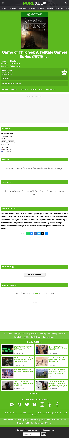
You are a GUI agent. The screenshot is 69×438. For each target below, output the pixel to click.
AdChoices (49, 413)
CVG (46, 423)
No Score (6, 78)
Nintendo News (57, 420)
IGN (65, 420)
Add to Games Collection (11, 83)
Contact (42, 334)
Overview (5, 89)
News (40, 89)
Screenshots (24, 89)
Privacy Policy (51, 334)
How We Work (23, 334)
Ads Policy (18, 337)
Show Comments (34, 275)
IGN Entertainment (28, 413)
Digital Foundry (45, 420)
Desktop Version (48, 337)
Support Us (34, 334)
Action (4, 141)
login (36, 293)
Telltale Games (15, 63)
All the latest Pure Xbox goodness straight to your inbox (34, 430)
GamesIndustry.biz (37, 423)
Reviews (14, 89)
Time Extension (34, 420)
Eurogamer (20, 423)
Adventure (11, 141)
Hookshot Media (11, 413)
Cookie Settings (36, 337)
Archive (26, 337)
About (10, 334)
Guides (33, 89)
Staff (15, 334)
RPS (51, 423)
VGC (27, 423)
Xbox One (13, 61)
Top (4, 334)
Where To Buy (50, 89)
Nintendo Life (12, 420)
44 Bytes (42, 413)
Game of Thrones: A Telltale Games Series (34, 54)
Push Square (22, 420)
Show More (34, 393)
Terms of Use (62, 334)
